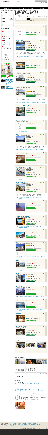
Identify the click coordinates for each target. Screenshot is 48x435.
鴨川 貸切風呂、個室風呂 (37, 130)
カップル (40, 383)
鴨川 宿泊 (29, 56)
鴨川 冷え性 (23, 164)
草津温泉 (11, 424)
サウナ (26, 389)
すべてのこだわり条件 (7, 59)
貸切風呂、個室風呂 (36, 383)
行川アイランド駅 (21, 213)
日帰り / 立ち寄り (7, 33)
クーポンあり (26, 20)
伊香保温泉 (25, 424)
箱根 (13, 424)
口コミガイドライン (36, 428)
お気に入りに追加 (37, 32)
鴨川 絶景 (31, 164)
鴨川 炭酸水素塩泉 (21, 56)
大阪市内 (26, 425)
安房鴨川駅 (36, 56)
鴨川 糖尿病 (27, 102)
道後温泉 (29, 424)
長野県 (31, 423)
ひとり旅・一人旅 (37, 390)
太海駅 (39, 56)
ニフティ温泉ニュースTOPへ (42, 373)
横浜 (10, 425)
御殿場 (23, 425)
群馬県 (21, 423)
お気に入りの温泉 (38, 1)
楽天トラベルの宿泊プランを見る (30, 34)
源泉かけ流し (6, 57)
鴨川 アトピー (23, 102)
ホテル (20, 383)
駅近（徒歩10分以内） (36, 389)
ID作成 (46, 2)
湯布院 (35, 424)
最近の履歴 (44, 1)
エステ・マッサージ (31, 390)
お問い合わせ (45, 428)
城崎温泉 (19, 424)
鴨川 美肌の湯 (33, 149)
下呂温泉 (22, 424)
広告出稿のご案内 (29, 428)
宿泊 (15, 383)
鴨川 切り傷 (32, 56)
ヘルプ (41, 428)
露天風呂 (31, 383)
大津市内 (32, 425)
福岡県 (36, 423)
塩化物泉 (41, 390)
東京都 (24, 423)
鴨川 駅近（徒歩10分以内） (25, 130)
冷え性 (18, 383)
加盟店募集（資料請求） (22, 428)
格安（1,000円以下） (18, 390)
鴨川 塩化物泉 (26, 56)
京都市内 (29, 425)
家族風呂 (5, 55)
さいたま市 (18, 425)
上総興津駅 (20, 257)
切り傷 (23, 383)
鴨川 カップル (27, 164)
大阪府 (26, 423)
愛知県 (34, 423)
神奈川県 (11, 423)
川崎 (12, 425)
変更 (11, 18)
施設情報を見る (29, 32)
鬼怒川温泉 (38, 424)
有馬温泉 (15, 424)
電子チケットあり (19, 20)
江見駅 (19, 57)
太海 (15, 380)
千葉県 (16, 423)
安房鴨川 (18, 380)
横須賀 (14, 425)
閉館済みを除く (32, 20)
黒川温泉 (32, 424)
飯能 (21, 425)
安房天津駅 (42, 56)
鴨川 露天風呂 (31, 130)
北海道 (29, 423)
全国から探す (10, 15)
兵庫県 (19, 423)
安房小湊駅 (43, 102)
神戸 (35, 425)
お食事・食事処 (26, 383)
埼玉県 (14, 423)
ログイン (42, 2)
